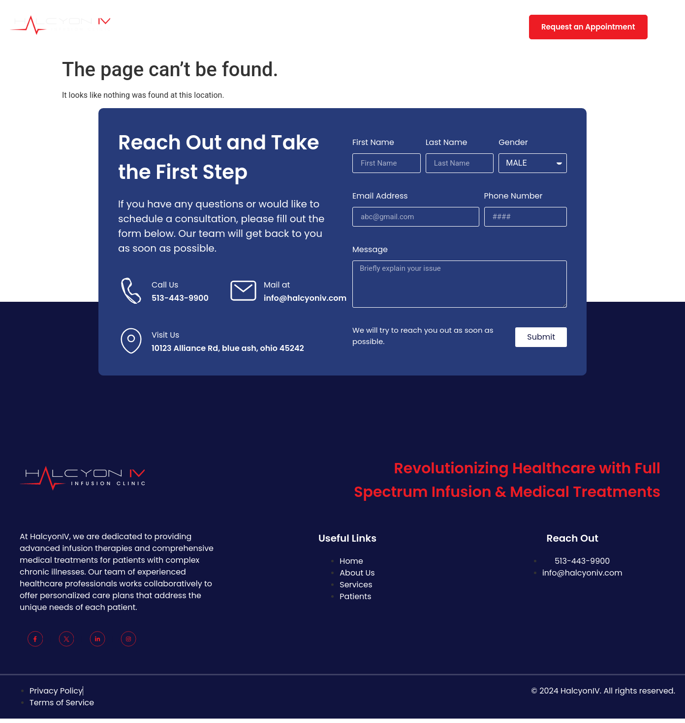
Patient (316, 27)
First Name (373, 142)
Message (370, 249)
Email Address (380, 196)
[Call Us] (131, 291)
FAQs (366, 26)
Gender (513, 142)
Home (169, 26)
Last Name (446, 142)
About (212, 26)
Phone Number (513, 196)
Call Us (165, 284)
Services (260, 26)
